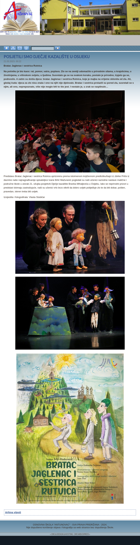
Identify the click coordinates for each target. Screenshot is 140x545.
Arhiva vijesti (13, 512)
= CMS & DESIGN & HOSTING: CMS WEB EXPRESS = (70, 534)
